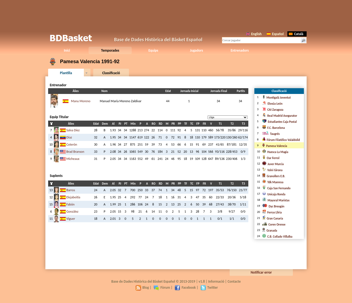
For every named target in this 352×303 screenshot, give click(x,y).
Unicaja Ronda (273, 194)
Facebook (185, 287)
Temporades (110, 50)
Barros (70, 190)
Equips (153, 50)
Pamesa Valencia (274, 146)
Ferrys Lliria (272, 212)
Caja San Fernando (276, 188)
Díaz (69, 137)
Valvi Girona (272, 170)
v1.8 (202, 281)
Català (296, 34)
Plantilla (66, 73)
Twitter (209, 287)
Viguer (70, 218)
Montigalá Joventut (276, 97)
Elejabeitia (73, 197)
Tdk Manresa (272, 182)
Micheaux (72, 158)
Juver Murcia (273, 164)
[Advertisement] (176, 15)
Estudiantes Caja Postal (279, 122)
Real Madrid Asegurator (279, 116)
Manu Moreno (80, 101)
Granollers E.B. (273, 176)
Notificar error (261, 272)
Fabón (70, 204)
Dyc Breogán (273, 206)
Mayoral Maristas (276, 200)
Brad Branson (75, 151)
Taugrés (271, 134)
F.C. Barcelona (273, 128)
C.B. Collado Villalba (277, 236)
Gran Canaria (272, 218)
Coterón (71, 144)
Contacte (234, 281)
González (72, 211)
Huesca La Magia (275, 152)
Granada (269, 230)
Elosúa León (272, 103)
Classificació (111, 73)
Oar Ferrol (270, 158)
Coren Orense (273, 224)
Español (275, 34)
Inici (67, 50)
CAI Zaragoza (272, 110)
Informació (216, 281)
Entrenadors (240, 50)
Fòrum (161, 287)
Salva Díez (72, 130)
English (254, 34)
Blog (142, 287)
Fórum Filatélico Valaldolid (281, 140)
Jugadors (196, 50)
